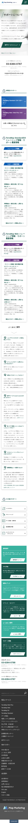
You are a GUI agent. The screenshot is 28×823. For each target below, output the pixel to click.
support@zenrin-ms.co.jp (14, 73)
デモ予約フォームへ (17, 576)
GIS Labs (4, 789)
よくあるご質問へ (17, 634)
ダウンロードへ (17, 596)
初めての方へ (5, 745)
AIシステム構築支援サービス (9, 727)
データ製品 (4, 716)
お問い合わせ (5, 784)
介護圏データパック (7, 736)
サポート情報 (5, 795)
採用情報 (4, 781)
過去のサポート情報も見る (14, 223)
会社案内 (4, 773)
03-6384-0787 (14, 63)
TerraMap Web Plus (7, 705)
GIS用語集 (4, 755)
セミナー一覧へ (17, 616)
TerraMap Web (5, 707)
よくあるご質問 (6, 752)
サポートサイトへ (17, 653)
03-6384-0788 (8, 662)
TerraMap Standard (7, 713)
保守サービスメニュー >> (11, 45)
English (3, 792)
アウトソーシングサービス (9, 721)
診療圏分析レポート (7, 733)
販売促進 (4, 766)
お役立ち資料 (5, 758)
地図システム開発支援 (8, 718)
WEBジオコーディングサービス (10, 729)
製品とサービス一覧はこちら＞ (8, 53)
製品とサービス (6, 700)
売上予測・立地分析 (7, 724)
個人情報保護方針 (6, 787)
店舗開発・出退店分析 (8, 763)
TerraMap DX (5, 710)
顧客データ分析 (6, 769)
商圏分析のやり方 (6, 761)
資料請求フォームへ (17, 559)
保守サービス (5, 740)
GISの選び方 (5, 750)
